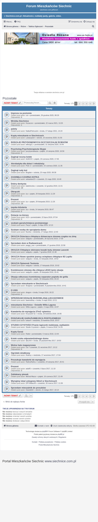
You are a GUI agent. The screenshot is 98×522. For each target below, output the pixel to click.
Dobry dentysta (18, 184)
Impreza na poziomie (21, 113)
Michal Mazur (31, 376)
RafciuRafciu (31, 362)
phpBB (44, 431)
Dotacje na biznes (20, 215)
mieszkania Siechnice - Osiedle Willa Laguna (33, 305)
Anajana (29, 286)
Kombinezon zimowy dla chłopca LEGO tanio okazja (37, 270)
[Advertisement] (51, 68)
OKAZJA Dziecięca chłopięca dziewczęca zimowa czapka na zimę (43, 236)
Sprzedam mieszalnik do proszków (28, 388)
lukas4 (28, 320)
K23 (27, 217)
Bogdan (29, 172)
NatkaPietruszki (32, 131)
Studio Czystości (32, 327)
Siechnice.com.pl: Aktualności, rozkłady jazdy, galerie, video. (32, 16)
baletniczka (30, 186)
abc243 (29, 341)
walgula (29, 239)
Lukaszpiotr (30, 138)
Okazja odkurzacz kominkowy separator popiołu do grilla (39, 277)
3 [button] (83, 103)
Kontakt (34, 442)
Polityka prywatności (46, 442)
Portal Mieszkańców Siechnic (49, 445)
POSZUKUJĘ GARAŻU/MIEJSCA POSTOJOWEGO (36, 318)
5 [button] (90, 103)
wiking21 (29, 144)
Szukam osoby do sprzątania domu (28, 229)
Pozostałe (10, 98)
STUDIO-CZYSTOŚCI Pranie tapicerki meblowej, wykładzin (40, 325)
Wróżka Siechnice (20, 121)
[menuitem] (17, 22)
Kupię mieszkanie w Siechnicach (27, 135)
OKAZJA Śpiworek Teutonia (25, 263)
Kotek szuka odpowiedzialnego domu (29, 338)
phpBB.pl (61, 434)
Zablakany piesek (19, 374)
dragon (28, 292)
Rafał (28, 334)
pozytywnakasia (32, 151)
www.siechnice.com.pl (60, 461)
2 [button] (79, 103)
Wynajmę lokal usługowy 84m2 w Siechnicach (34, 381)
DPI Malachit (31, 383)
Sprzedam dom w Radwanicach (26, 243)
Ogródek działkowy (20, 353)
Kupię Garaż (17, 331)
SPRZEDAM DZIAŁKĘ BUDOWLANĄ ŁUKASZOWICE (37, 298)
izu (27, 194)
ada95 (28, 369)
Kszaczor (29, 123)
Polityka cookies (60, 442)
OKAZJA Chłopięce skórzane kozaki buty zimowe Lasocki (40, 250)
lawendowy (30, 300)
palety (14, 129)
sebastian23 (30, 179)
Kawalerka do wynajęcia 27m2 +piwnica (31, 311)
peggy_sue (30, 245)
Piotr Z (28, 166)
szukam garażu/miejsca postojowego (29, 223)
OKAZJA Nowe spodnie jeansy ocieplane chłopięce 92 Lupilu (41, 256)
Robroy (28, 355)
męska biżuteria (19, 207)
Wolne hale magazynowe (23, 345)
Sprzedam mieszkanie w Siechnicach (29, 283)
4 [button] (86, 103)
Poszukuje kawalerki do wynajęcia (28, 360)
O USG (14, 290)
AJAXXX (29, 159)
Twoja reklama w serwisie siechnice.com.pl (49, 92)
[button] (93, 104)
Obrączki (15, 191)
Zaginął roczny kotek (21, 157)
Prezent (15, 199)
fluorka (28, 232)
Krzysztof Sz (31, 314)
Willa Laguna (31, 307)
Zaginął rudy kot (19, 170)
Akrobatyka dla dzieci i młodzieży (27, 163)
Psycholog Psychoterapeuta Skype (28, 149)
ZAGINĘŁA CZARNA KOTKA (25, 177)
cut (27, 115)
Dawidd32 (30, 390)
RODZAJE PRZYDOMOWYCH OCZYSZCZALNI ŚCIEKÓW (39, 142)
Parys (28, 225)
